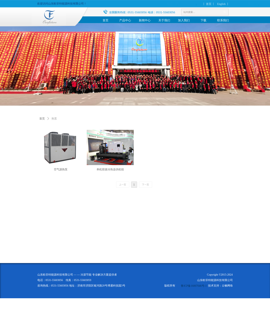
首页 (42, 118)
